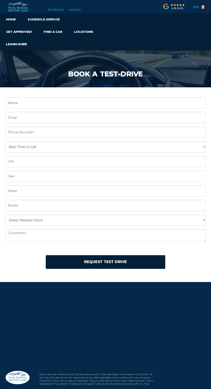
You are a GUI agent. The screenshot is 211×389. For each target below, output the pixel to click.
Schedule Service (44, 19)
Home (11, 19)
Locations (83, 32)
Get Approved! (19, 32)
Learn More (16, 44)
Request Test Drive (105, 262)
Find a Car (53, 32)
